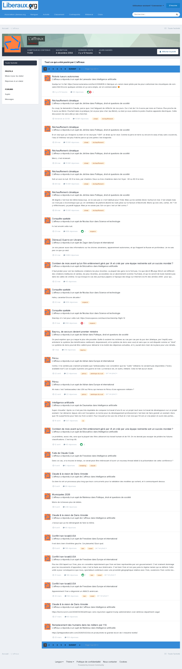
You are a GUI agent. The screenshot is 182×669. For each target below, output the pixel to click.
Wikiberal (89, 14)
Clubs (100, 14)
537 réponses (71, 421)
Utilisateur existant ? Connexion (148, 5)
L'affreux (56, 79)
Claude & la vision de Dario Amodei (70, 473)
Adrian (85, 334)
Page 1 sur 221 (91, 69)
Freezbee (86, 456)
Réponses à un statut (14, 81)
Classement (59, 14)
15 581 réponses (81, 119)
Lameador (86, 79)
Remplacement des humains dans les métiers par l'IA (79, 625)
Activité (46, 14)
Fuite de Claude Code (63, 453)
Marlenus (86, 497)
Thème (70, 662)
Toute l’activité (11, 63)
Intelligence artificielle (106, 79)
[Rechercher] (144, 14)
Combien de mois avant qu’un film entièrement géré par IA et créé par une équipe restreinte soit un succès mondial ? (112, 263)
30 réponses (77, 92)
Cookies (123, 662)
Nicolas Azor (88, 221)
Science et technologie (109, 221)
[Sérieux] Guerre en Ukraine (67, 239)
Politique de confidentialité (89, 662)
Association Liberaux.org (15, 14)
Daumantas (87, 405)
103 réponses (71, 637)
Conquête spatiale (61, 218)
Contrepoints (74, 14)
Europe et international (103, 242)
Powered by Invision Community (91, 665)
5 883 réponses (71, 255)
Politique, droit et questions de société (112, 103)
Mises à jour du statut (14, 76)
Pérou (55, 358)
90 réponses (69, 486)
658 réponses (70, 231)
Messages (9, 99)
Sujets (7, 94)
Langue (59, 662)
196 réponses (70, 548)
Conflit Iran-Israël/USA (64, 535)
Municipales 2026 (61, 494)
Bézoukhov (87, 266)
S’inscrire (173, 5)
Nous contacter (110, 662)
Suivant (72, 69)
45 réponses (70, 281)
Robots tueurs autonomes (65, 76)
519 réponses (69, 350)
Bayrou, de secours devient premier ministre (75, 331)
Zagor (85, 242)
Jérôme (85, 103)
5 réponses (69, 465)
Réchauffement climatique (65, 100)
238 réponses (70, 507)
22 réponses (70, 373)
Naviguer (34, 14)
